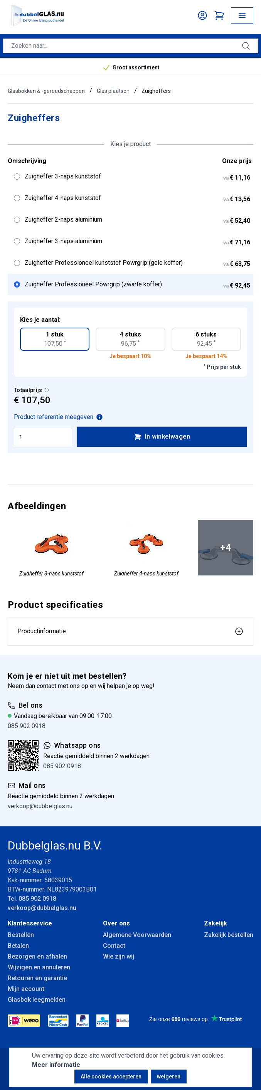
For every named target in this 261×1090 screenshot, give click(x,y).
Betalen (18, 945)
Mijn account (26, 988)
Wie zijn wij (118, 956)
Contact (114, 945)
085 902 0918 (26, 726)
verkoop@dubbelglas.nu (40, 806)
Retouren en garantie (37, 978)
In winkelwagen (162, 437)
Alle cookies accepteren (111, 1076)
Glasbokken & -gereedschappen (46, 91)
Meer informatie (56, 1064)
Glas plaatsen (113, 91)
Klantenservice (30, 923)
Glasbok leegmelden (37, 999)
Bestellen (21, 935)
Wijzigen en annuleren (39, 967)
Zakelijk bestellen (228, 935)
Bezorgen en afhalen (37, 956)
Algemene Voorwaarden (137, 935)
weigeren (168, 1076)
